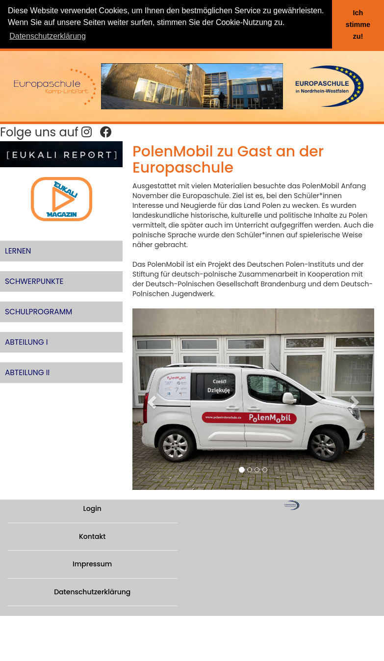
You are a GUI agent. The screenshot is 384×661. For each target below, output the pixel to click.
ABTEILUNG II (27, 372)
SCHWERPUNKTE (34, 281)
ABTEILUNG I (26, 342)
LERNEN (18, 251)
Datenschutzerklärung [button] (47, 36)
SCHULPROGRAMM (38, 311)
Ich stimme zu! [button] (358, 24)
